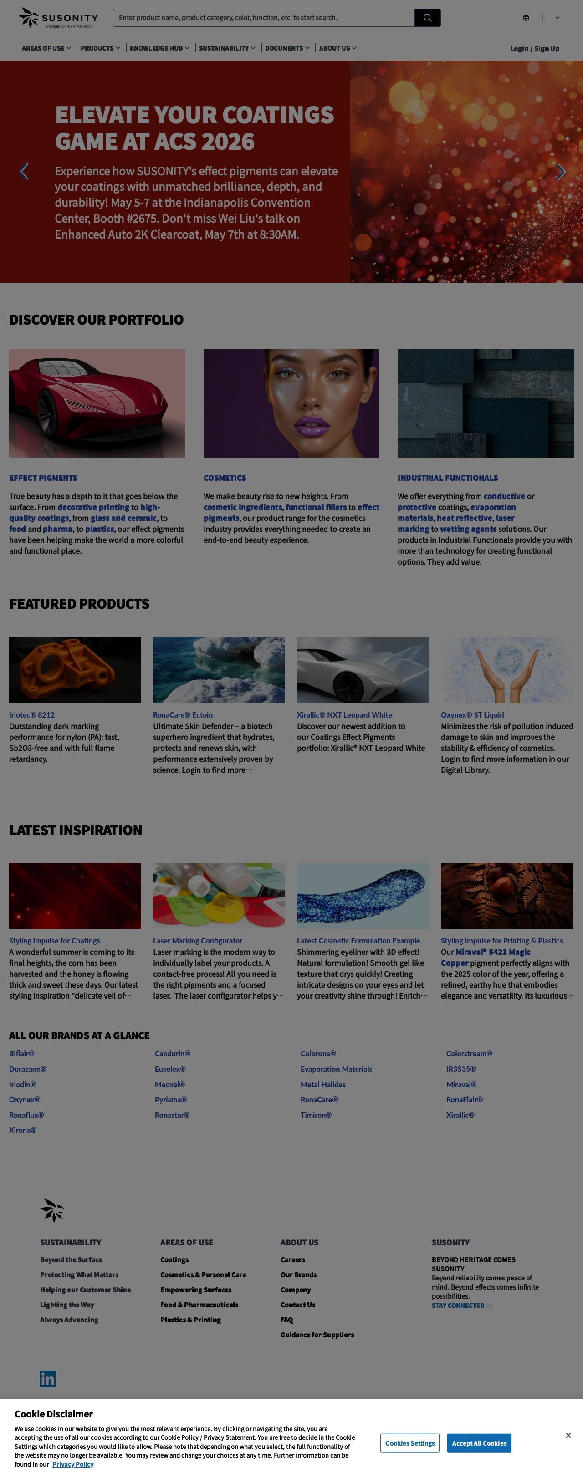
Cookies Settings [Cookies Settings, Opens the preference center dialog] (410, 1453)
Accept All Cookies (479, 1453)
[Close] (568, 1446)
